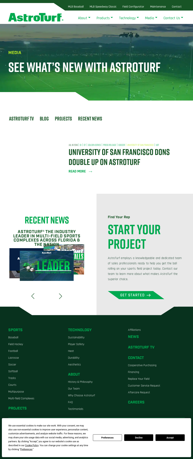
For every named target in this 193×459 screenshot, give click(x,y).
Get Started (132, 295)
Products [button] (103, 18)
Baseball (13, 337)
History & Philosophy (80, 382)
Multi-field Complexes (21, 398)
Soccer (12, 365)
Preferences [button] (26, 449)
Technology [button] (127, 18)
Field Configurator (133, 7)
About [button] (82, 18)
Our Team (74, 389)
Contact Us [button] (171, 18)
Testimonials (75, 409)
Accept (170, 437)
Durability (73, 358)
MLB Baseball (76, 7)
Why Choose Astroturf (81, 395)
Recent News (90, 118)
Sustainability (76, 337)
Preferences (107, 437)
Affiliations (134, 330)
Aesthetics (74, 365)
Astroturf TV (21, 118)
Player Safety (76, 344)
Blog (44, 118)
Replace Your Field (138, 379)
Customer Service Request (144, 386)
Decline (138, 437)
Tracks (12, 378)
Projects (63, 118)
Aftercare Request (139, 392)
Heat (71, 351)
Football (13, 351)
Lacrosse (13, 358)
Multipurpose (16, 392)
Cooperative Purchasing (142, 365)
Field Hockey (15, 344)
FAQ (70, 402)
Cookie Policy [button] (31, 445)
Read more (80, 171)
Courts (12, 385)
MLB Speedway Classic (103, 7)
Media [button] (149, 18)
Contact (177, 7)
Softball (13, 371)
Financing (133, 372)
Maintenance (158, 7)
